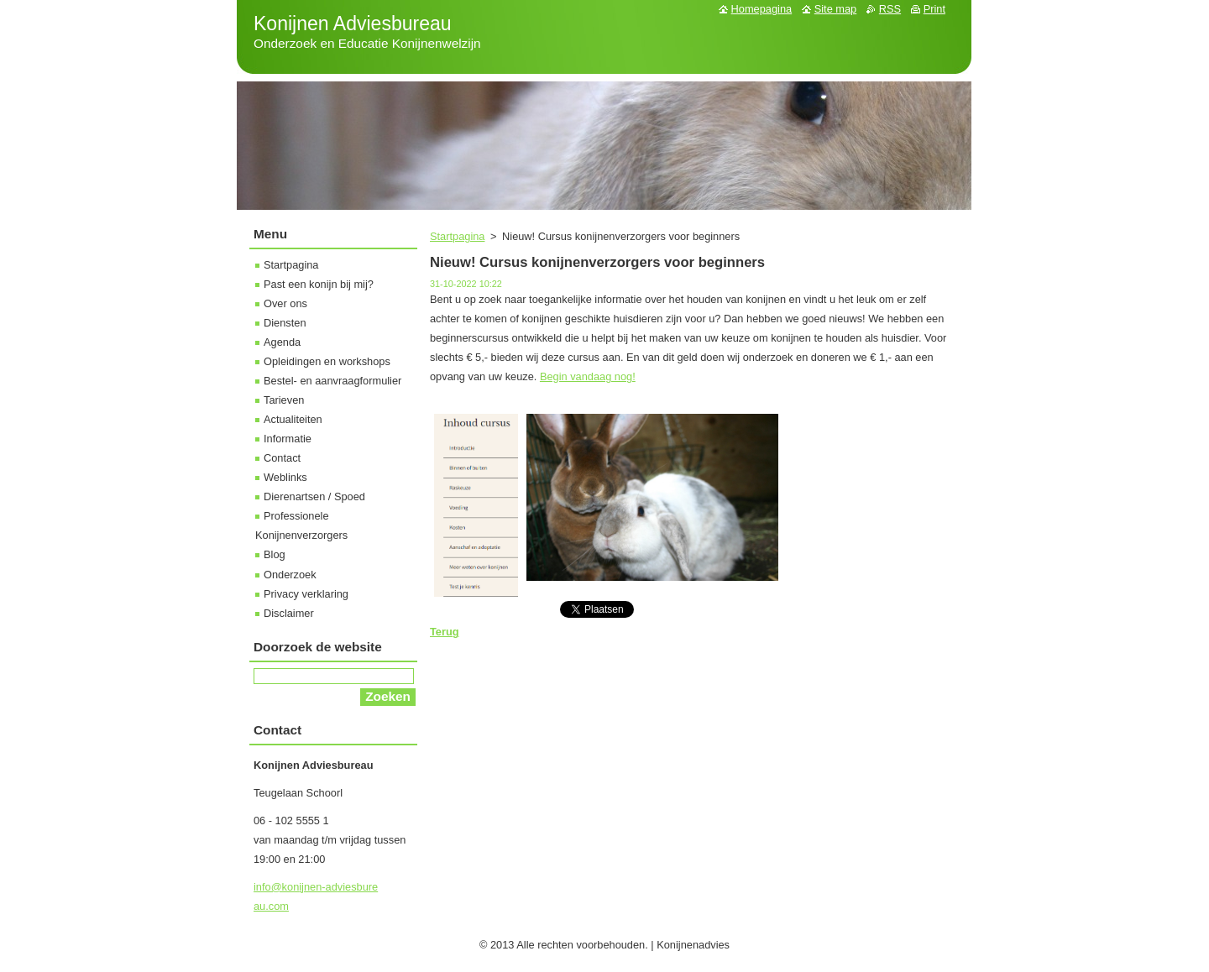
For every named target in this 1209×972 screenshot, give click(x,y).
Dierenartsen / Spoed (314, 496)
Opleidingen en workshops (327, 361)
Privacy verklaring (306, 594)
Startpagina (457, 236)
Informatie (287, 438)
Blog (274, 554)
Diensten (285, 322)
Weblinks (285, 477)
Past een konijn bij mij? (319, 284)
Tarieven (284, 400)
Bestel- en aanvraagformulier (332, 380)
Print (934, 9)
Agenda (282, 342)
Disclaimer (289, 613)
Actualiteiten (293, 419)
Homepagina (762, 9)
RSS (890, 9)
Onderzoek (290, 574)
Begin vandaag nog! (588, 376)
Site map (835, 9)
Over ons (285, 303)
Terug (444, 631)
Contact (282, 458)
